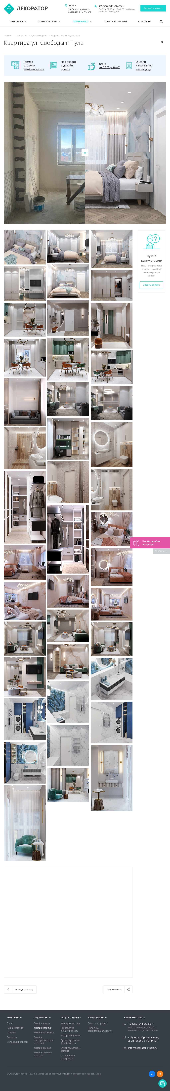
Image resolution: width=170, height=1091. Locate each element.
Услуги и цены (49, 21)
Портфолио (82, 21)
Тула (71, 5)
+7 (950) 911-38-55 (110, 6)
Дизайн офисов (42, 1047)
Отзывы (11, 1032)
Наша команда (15, 1027)
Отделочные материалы (68, 1057)
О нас (10, 1023)
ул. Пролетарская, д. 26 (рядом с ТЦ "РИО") (79, 10)
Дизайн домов (42, 1023)
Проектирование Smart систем (70, 1042)
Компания (17, 21)
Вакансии (12, 1037)
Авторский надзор (71, 1035)
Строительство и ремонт (70, 1049)
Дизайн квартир (43, 1027)
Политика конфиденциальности (100, 1029)
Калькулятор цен (70, 1023)
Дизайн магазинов (44, 1032)
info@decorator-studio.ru (142, 1047)
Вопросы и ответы (17, 1041)
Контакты (144, 21)
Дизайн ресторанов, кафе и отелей (44, 1040)
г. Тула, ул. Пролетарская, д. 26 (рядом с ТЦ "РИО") (143, 1039)
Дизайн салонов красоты (43, 1054)
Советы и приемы (115, 21)
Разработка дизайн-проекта (70, 1029)
